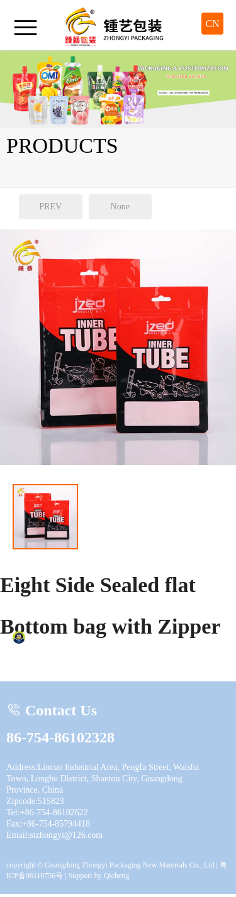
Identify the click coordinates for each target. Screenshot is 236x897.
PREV (50, 206)
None (120, 206)
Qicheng (117, 875)
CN (212, 23)
